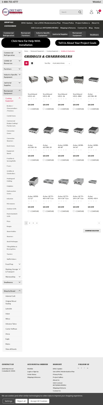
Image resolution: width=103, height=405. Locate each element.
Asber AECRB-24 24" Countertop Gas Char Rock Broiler (48, 146)
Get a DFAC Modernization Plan (47, 23)
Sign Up (35, 371)
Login (29, 371)
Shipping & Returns (68, 28)
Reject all (21, 401)
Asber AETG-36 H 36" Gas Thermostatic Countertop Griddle (63, 197)
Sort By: (47, 63)
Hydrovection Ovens (11, 192)
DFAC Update (27, 23)
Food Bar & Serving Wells (11, 160)
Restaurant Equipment (8, 92)
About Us (95, 23)
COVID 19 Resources (8, 62)
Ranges (9, 226)
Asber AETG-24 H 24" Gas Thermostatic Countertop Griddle (78, 197)
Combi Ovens (11, 116)
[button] (26, 34)
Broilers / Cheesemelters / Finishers (12, 108)
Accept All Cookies (39, 401)
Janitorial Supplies (7, 84)
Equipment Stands (10, 152)
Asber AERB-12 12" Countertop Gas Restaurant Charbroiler (33, 197)
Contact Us (82, 28)
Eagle (7, 339)
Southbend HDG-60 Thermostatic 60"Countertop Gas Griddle (33, 95)
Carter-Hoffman (11, 329)
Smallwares (8, 282)
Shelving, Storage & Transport (12, 270)
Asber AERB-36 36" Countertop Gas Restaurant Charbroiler (78, 146)
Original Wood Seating (11, 302)
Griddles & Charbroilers (11, 172)
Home (96, 28)
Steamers (10, 236)
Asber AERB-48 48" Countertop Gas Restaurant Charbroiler (63, 146)
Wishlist (97, 1)
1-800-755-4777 (10, 1)
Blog (91, 28)
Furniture (7, 69)
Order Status (31, 374)
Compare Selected (92, 231)
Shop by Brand (9, 291)
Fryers (9, 166)
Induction (10, 199)
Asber (8, 314)
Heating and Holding (11, 180)
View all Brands (11, 349)
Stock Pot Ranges (12, 241)
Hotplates (10, 186)
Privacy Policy (68, 23)
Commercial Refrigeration (9, 54)
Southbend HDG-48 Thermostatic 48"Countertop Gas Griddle (48, 95)
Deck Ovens (11, 146)
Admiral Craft (10, 296)
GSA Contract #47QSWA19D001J (44, 28)
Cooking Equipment (9, 99)
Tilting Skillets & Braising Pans (12, 248)
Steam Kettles (11, 231)
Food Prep (9, 264)
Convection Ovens (10, 132)
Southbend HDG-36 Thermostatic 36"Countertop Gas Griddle (63, 95)
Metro (8, 344)
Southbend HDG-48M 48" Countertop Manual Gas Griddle (78, 95)
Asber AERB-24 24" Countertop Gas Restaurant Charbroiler (93, 146)
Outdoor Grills (11, 209)
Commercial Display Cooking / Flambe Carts (12, 123)
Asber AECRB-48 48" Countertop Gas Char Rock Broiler (93, 95)
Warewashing (10, 277)
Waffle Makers (11, 259)
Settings (8, 401)
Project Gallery (83, 23)
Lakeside (9, 309)
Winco (8, 319)
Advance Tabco (11, 324)
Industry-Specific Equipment (10, 76)
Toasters (10, 254)
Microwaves (11, 204)
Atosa (8, 334)
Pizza (8, 221)
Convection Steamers (10, 139)
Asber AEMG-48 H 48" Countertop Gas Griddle (93, 197)
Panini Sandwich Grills (12, 215)
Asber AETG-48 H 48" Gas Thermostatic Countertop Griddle (48, 197)
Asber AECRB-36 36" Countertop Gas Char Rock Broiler (33, 146)
